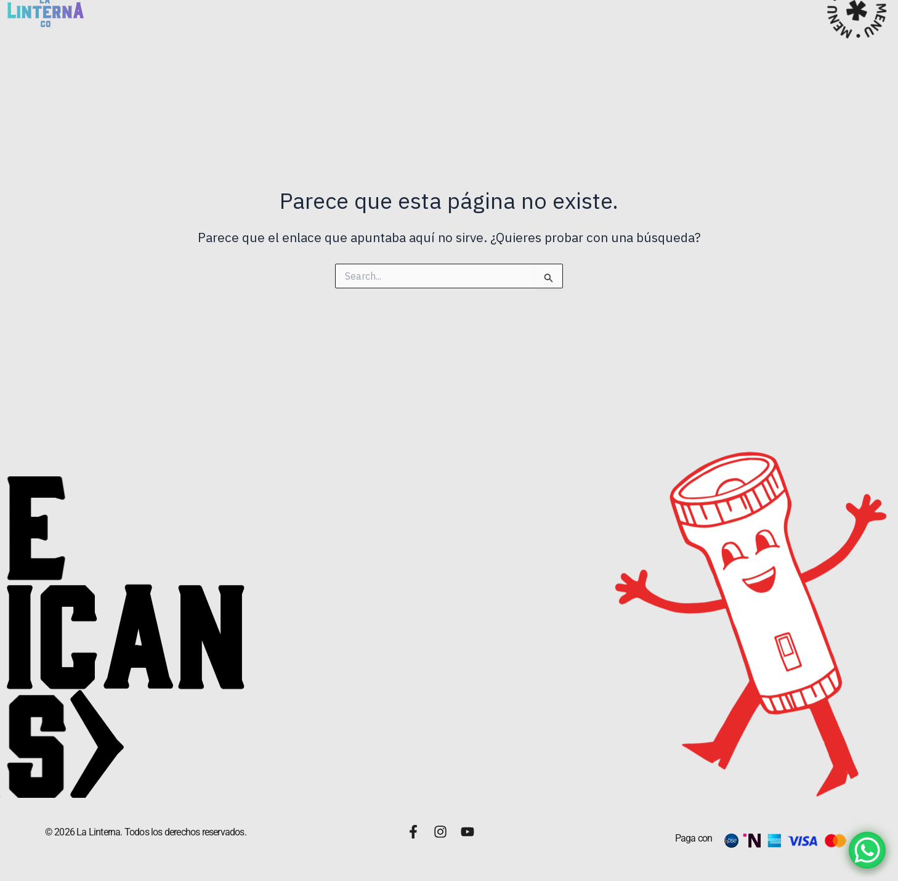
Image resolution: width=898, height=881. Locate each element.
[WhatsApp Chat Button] (867, 850)
